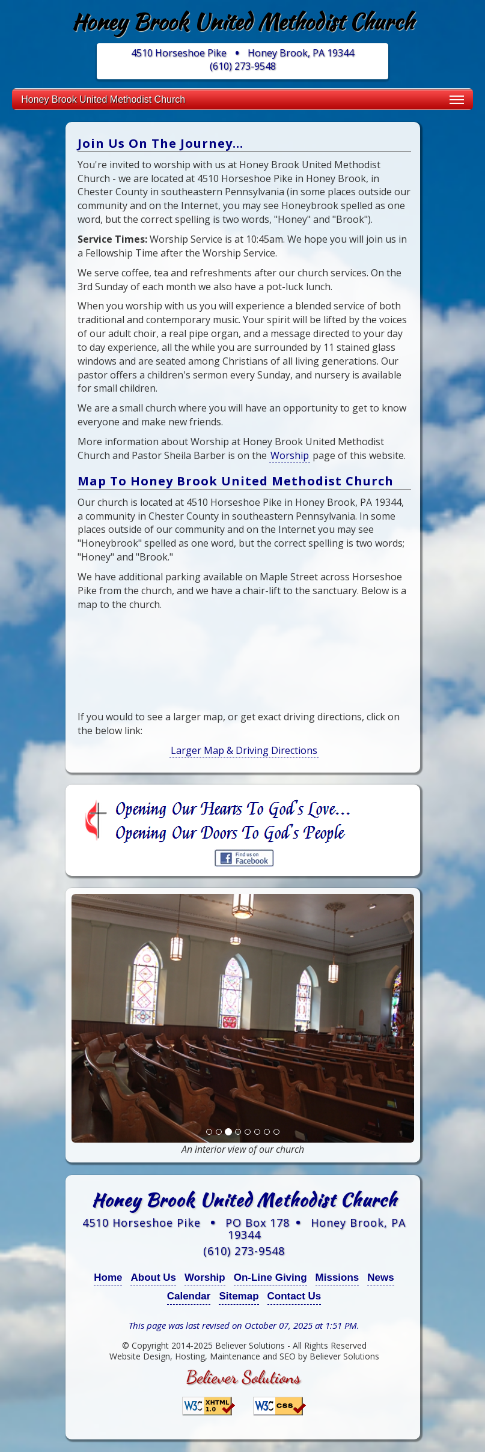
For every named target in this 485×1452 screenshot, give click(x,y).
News (380, 1277)
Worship (289, 455)
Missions (337, 1277)
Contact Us (294, 1296)
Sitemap (238, 1296)
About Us (153, 1277)
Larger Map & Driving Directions (244, 750)
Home (108, 1277)
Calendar (189, 1296)
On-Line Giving (270, 1277)
